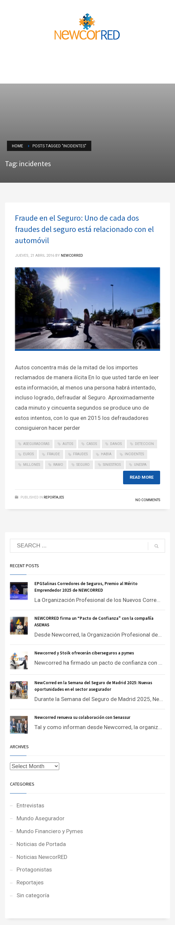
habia (106, 454)
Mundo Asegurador (41, 818)
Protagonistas (34, 869)
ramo (58, 464)
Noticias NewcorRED (42, 857)
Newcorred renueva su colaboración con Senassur (82, 717)
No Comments (147, 500)
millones (31, 464)
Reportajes (54, 497)
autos (68, 444)
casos (91, 444)
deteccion (144, 444)
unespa (140, 464)
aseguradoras (36, 444)
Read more (141, 477)
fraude (53, 454)
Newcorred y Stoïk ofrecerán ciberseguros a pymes (84, 653)
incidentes (134, 454)
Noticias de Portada (41, 844)
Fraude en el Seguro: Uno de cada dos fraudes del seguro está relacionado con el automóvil (84, 229)
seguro (83, 464)
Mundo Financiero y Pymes (50, 831)
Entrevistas (30, 805)
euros (28, 454)
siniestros (112, 464)
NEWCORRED (72, 255)
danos (116, 444)
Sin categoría (33, 895)
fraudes (80, 454)
